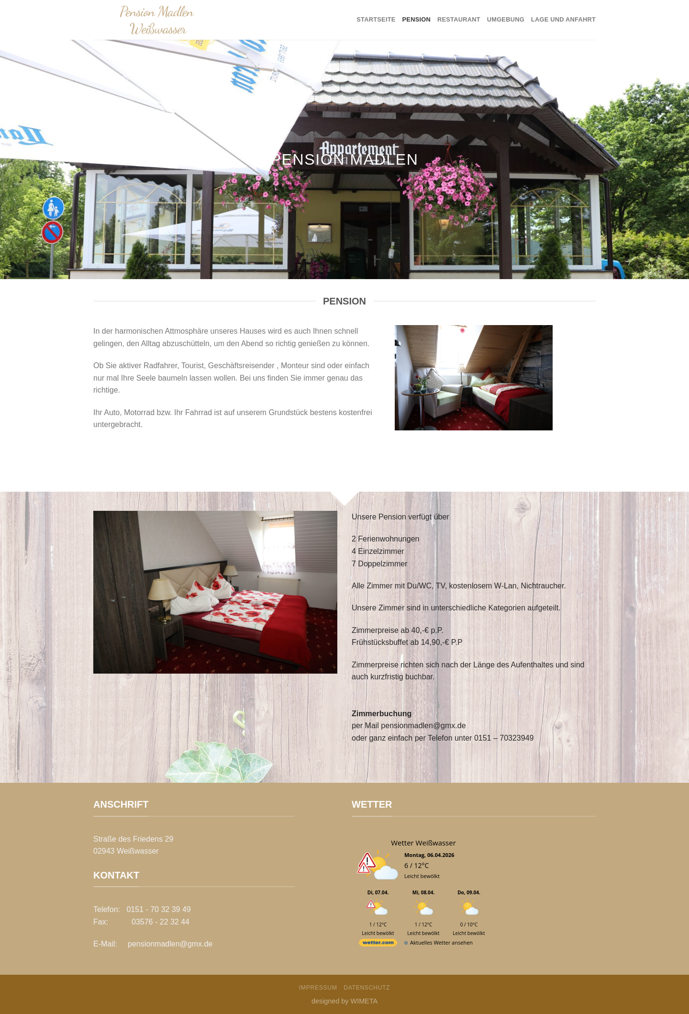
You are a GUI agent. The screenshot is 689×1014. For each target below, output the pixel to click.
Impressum (318, 987)
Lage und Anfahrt (563, 19)
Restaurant (458, 19)
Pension (416, 19)
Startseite (375, 19)
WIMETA (364, 1001)
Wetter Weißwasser (423, 842)
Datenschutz (367, 987)
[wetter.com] (378, 944)
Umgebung (505, 19)
